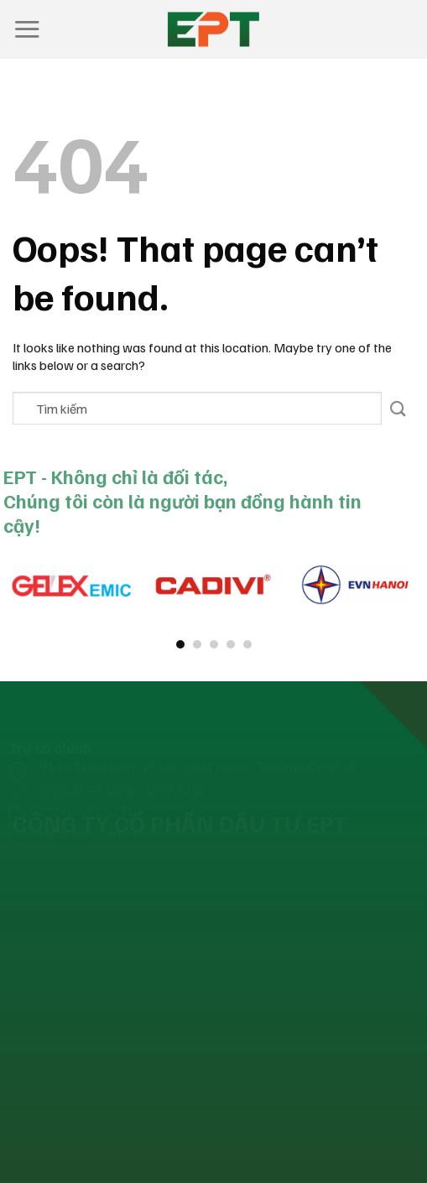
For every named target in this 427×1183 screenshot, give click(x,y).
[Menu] (27, 29)
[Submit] (398, 408)
